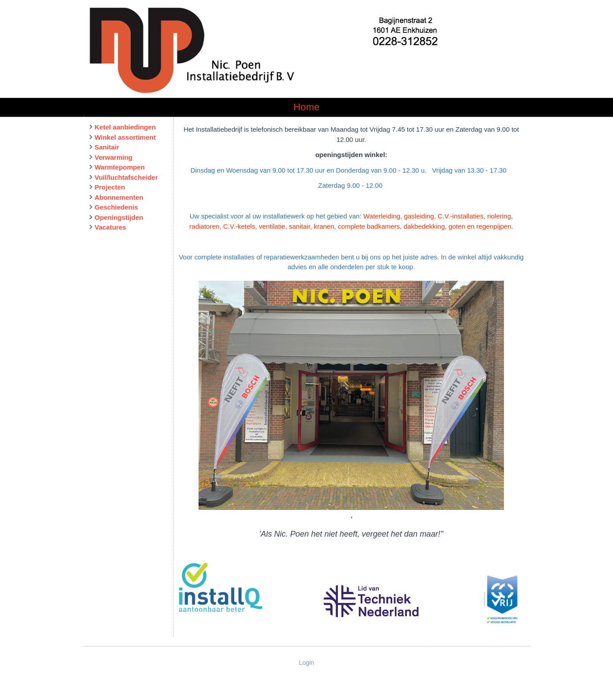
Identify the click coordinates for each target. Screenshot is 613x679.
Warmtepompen (120, 167)
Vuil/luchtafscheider (126, 177)
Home (306, 107)
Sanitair (107, 147)
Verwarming (114, 157)
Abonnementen (119, 197)
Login (306, 662)
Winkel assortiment (125, 137)
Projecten (110, 187)
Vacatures (110, 227)
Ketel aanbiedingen (125, 127)
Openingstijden (119, 217)
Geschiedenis (116, 207)
